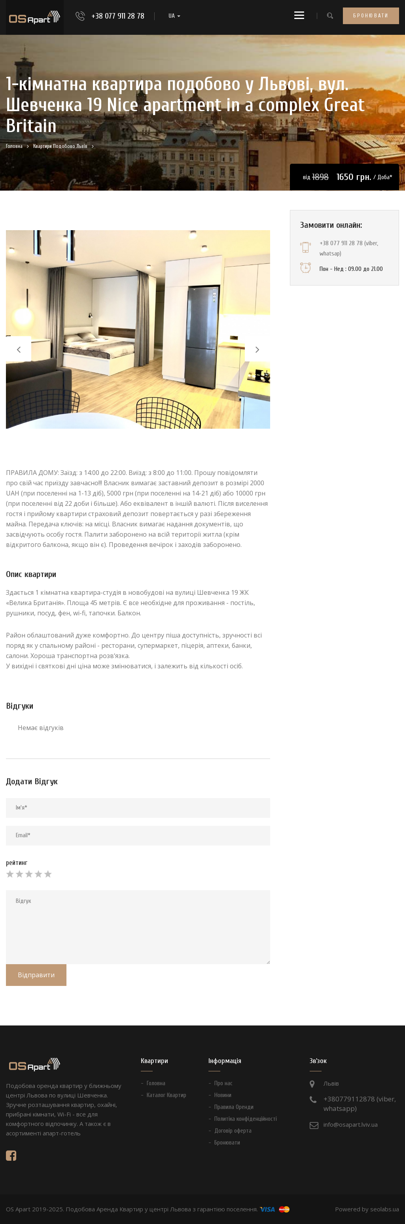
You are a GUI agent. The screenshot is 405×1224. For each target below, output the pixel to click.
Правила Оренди (234, 1107)
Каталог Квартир (166, 1095)
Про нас (223, 1083)
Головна (14, 146)
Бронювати (371, 16)
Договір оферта (233, 1131)
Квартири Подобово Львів (60, 146)
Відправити (36, 974)
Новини (222, 1095)
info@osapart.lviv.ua (351, 1124)
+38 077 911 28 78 (117, 16)
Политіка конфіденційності (245, 1119)
